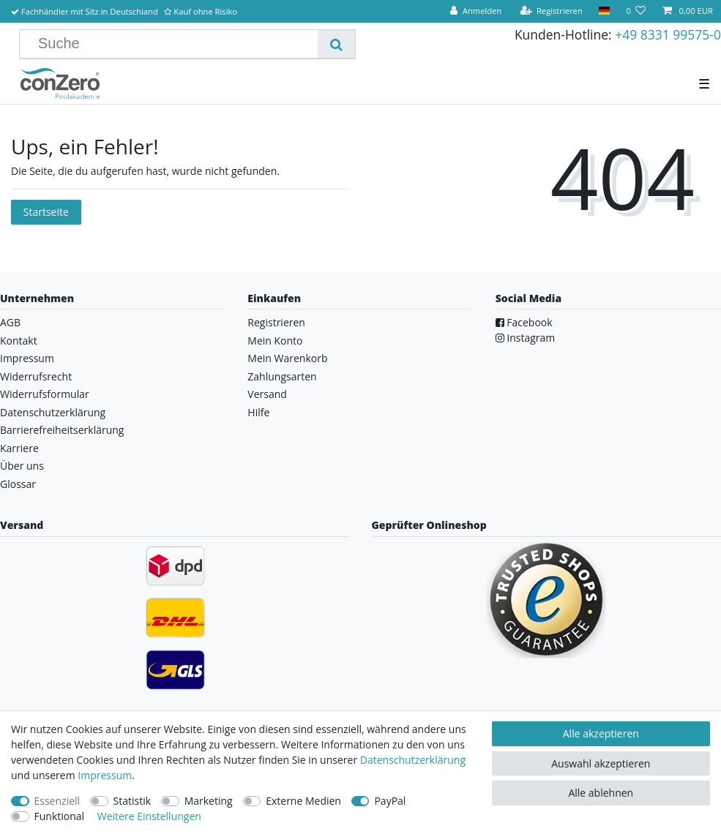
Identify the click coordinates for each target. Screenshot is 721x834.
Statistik (132, 801)
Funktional (59, 816)
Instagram (526, 338)
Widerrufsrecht (36, 376)
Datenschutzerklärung (52, 412)
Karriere (19, 448)
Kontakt (18, 341)
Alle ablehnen (600, 793)
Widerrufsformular (44, 394)
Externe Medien (303, 801)
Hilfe (258, 412)
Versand (267, 394)
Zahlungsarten (281, 376)
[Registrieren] (551, 11)
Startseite (46, 212)
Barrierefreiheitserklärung (62, 430)
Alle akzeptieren (601, 733)
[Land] (604, 11)
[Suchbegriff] (174, 44)
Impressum (27, 358)
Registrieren (276, 322)
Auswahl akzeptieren (600, 763)
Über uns (22, 466)
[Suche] (336, 44)
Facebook (524, 322)
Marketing (208, 801)
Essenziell (57, 801)
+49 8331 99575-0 (668, 34)
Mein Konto (274, 341)
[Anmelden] (475, 11)
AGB (10, 322)
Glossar (18, 484)
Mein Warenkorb (287, 358)
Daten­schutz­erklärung (413, 760)
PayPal (390, 801)
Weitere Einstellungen (149, 816)
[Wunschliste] (636, 11)
